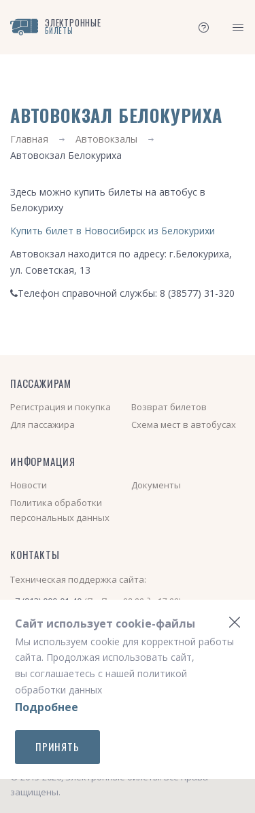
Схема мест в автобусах (183, 424)
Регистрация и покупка (60, 407)
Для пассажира (42, 424)
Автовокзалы (106, 138)
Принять (57, 746)
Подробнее (46, 707)
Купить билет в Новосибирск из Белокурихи (112, 230)
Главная (29, 138)
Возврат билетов (169, 407)
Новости (28, 485)
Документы (156, 485)
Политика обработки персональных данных (59, 510)
